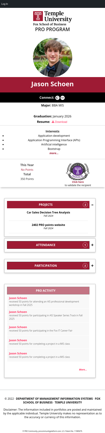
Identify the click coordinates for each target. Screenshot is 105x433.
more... (54, 153)
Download (59, 121)
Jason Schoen (52, 83)
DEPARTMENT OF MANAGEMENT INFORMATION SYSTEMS (54, 399)
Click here (78, 182)
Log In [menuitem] (4, 4)
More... (83, 369)
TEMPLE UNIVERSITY (68, 402)
